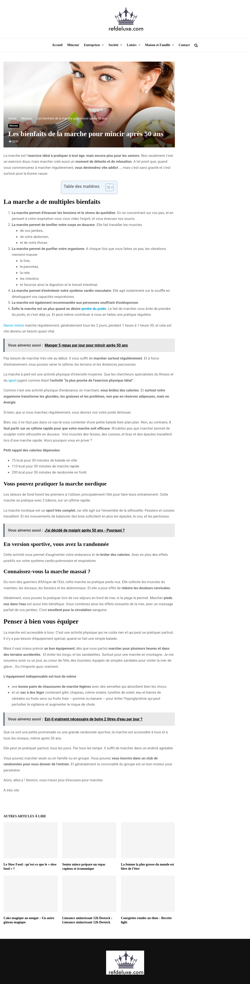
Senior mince (14, 325)
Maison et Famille (157, 45)
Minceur (73, 45)
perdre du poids (93, 309)
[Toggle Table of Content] (107, 187)
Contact (184, 45)
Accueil (57, 45)
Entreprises (92, 45)
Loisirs (131, 45)
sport (12, 380)
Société (113, 45)
